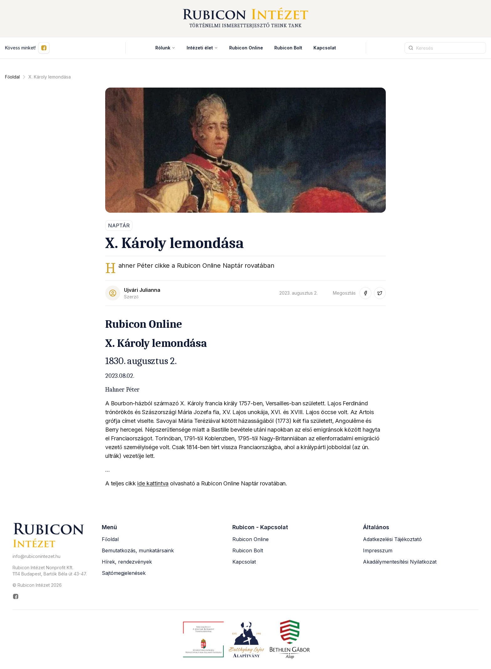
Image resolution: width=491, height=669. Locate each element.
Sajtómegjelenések (124, 573)
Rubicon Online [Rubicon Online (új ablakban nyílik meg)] (246, 47)
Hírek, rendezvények (127, 562)
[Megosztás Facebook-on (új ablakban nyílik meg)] (365, 293)
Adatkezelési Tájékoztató (392, 539)
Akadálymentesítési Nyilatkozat (400, 562)
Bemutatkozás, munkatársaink (138, 550)
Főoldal (12, 76)
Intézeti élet (202, 47)
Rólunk (165, 47)
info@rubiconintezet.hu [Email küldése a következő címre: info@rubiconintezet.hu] (36, 556)
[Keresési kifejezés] (445, 47)
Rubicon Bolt (247, 550)
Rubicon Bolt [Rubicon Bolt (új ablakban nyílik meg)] (288, 47)
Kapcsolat (324, 47)
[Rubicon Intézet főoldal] (245, 18)
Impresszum (377, 550)
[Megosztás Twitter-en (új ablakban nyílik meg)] (380, 293)
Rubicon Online (250, 539)
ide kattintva (152, 483)
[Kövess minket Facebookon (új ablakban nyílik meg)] (43, 47)
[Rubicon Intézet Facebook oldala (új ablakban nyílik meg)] (50, 596)
